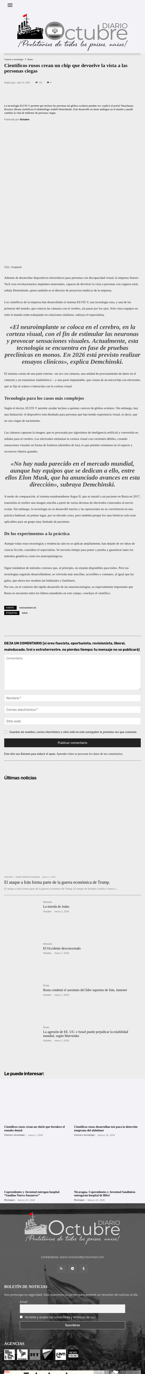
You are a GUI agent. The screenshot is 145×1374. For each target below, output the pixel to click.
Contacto (88, 1361)
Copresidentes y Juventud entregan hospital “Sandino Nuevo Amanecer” (31, 1134)
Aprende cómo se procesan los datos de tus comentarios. (89, 694)
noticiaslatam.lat (27, 547)
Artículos (8, 817)
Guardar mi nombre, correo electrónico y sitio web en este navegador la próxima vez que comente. (73, 672)
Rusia (30, 59)
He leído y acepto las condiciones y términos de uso (60, 1257)
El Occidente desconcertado (62, 888)
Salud (25, 553)
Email (23, 1242)
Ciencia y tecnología (13, 59)
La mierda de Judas (56, 847)
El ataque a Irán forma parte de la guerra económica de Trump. (57, 822)
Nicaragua (9, 1140)
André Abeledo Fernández (28, 817)
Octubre (24, 119)
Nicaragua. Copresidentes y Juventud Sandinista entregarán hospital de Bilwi (104, 1134)
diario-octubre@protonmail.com (82, 1197)
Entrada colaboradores (65, 1361)
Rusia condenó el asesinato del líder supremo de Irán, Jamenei (85, 930)
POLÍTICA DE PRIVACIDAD (97, 1369)
